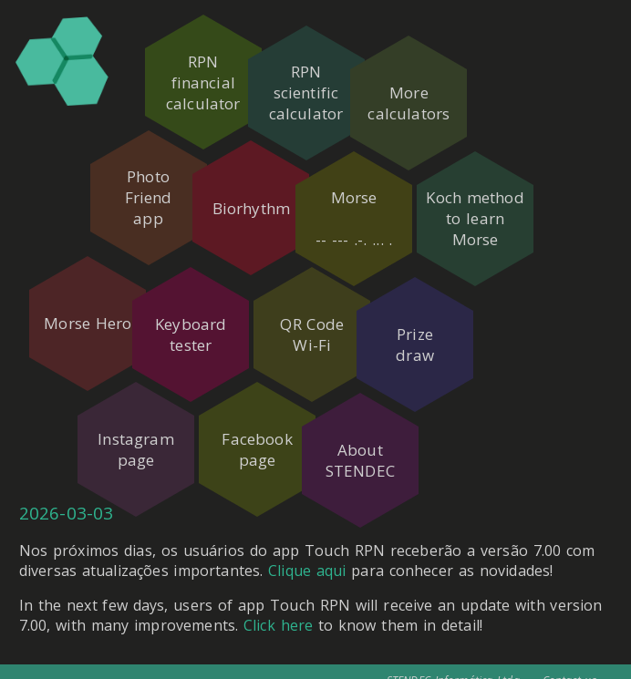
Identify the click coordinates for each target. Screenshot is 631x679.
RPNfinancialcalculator (203, 82)
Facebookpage (263, 396)
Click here (278, 610)
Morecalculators (446, 82)
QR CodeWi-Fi (325, 292)
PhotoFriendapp (142, 187)
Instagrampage (142, 396)
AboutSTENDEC (384, 396)
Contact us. (571, 665)
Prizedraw (446, 292)
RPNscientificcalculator (324, 82)
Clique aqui (307, 555)
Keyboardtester (203, 292)
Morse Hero (82, 292)
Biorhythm (263, 187)
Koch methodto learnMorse (505, 187)
